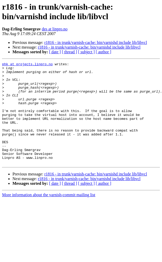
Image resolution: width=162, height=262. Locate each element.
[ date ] (55, 52)
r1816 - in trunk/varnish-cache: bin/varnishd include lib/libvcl (95, 42)
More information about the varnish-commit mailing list (48, 215)
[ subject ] (86, 52)
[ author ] (103, 52)
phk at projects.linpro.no (27, 64)
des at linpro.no (55, 29)
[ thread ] (69, 52)
